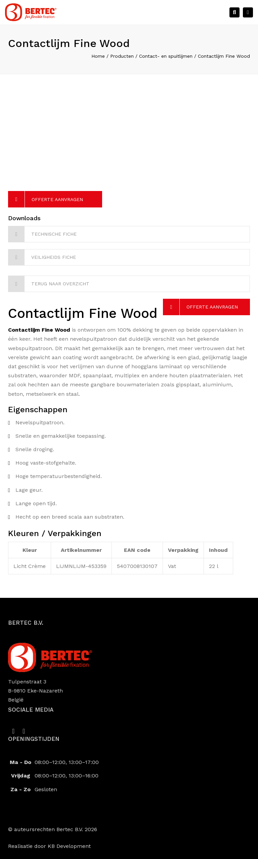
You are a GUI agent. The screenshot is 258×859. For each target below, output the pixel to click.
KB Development (69, 846)
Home (98, 56)
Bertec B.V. (69, 829)
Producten (122, 56)
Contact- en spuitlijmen (165, 56)
